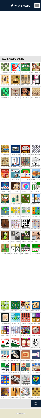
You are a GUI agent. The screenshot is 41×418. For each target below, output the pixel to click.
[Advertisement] (20, 33)
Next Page (35, 403)
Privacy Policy (20, 413)
